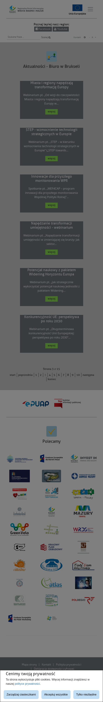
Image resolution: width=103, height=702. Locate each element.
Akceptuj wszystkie (56, 694)
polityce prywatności (27, 683)
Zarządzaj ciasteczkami (21, 694)
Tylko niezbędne (86, 694)
